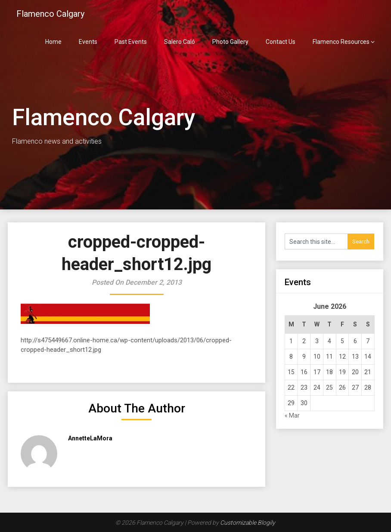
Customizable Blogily (247, 522)
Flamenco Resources (341, 41)
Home (53, 41)
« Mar (292, 415)
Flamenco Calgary (50, 14)
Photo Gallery (230, 41)
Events (88, 41)
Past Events (131, 41)
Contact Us (280, 41)
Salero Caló (179, 41)
